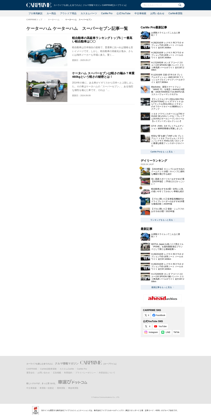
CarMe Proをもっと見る (161, 152)
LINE (168, 332)
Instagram (153, 332)
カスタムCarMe (67, 369)
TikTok (176, 332)
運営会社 (30, 372)
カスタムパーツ (89, 13)
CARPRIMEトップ (34, 19)
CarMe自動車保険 (48, 369)
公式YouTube (123, 13)
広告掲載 (57, 372)
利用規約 (68, 372)
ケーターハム (53, 19)
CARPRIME (31, 369)
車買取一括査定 (47, 388)
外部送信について (107, 372)
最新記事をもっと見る (161, 287)
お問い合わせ (157, 13)
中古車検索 (140, 13)
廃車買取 (61, 388)
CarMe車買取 (176, 13)
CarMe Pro (106, 13)
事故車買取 (73, 388)
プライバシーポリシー (85, 372)
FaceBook (160, 315)
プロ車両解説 (35, 13)
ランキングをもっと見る (161, 220)
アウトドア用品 (68, 13)
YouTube (163, 326)
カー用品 (51, 13)
